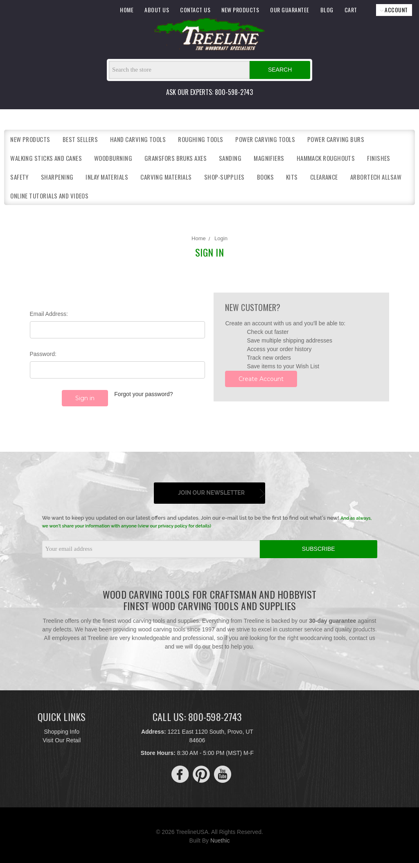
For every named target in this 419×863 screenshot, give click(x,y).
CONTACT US (195, 9)
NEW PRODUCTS (240, 9)
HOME (126, 9)
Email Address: (49, 314)
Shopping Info (61, 729)
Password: (43, 354)
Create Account (261, 379)
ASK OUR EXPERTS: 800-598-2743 (209, 92)
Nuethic (220, 838)
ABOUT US (156, 9)
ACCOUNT (394, 9)
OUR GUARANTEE (289, 9)
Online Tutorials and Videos (49, 195)
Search (280, 69)
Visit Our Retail (62, 738)
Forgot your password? (143, 394)
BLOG (326, 9)
